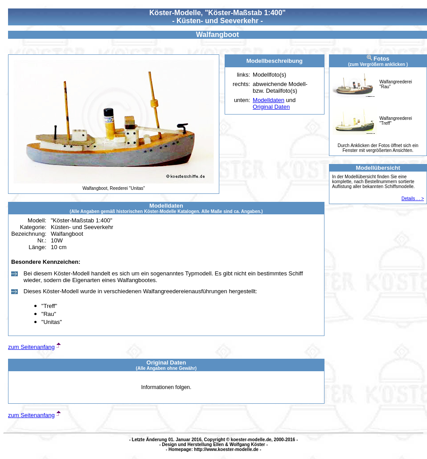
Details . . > (413, 198)
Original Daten (271, 106)
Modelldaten (268, 100)
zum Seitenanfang (31, 347)
